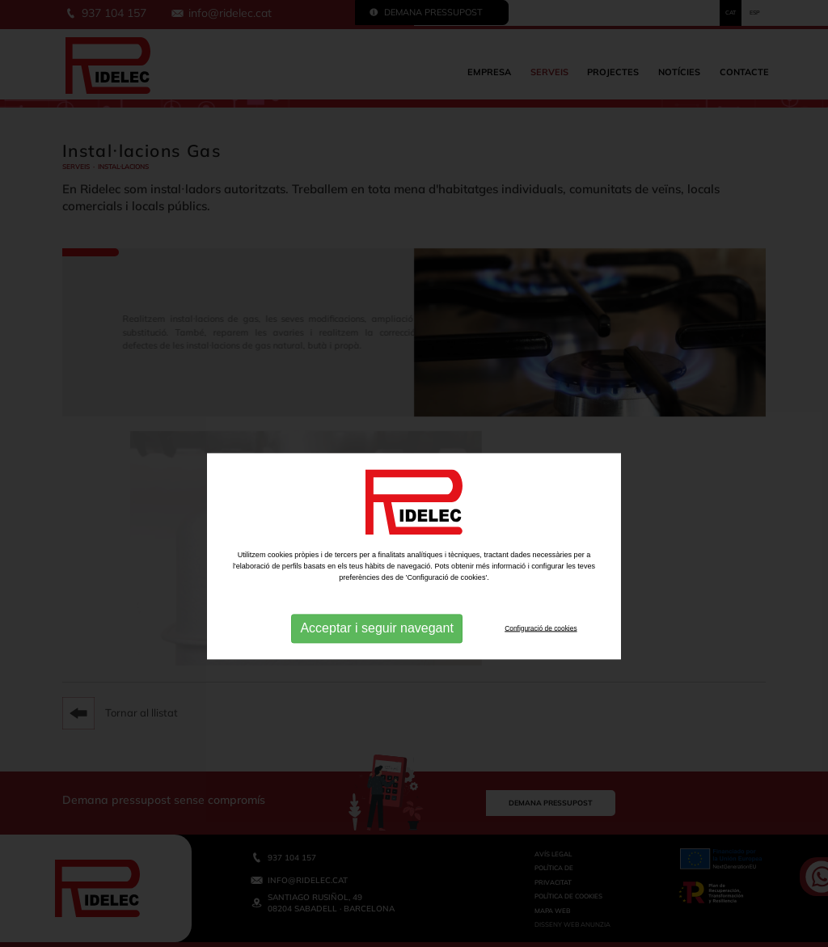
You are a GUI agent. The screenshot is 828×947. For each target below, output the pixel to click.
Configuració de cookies (541, 656)
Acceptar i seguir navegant (376, 656)
